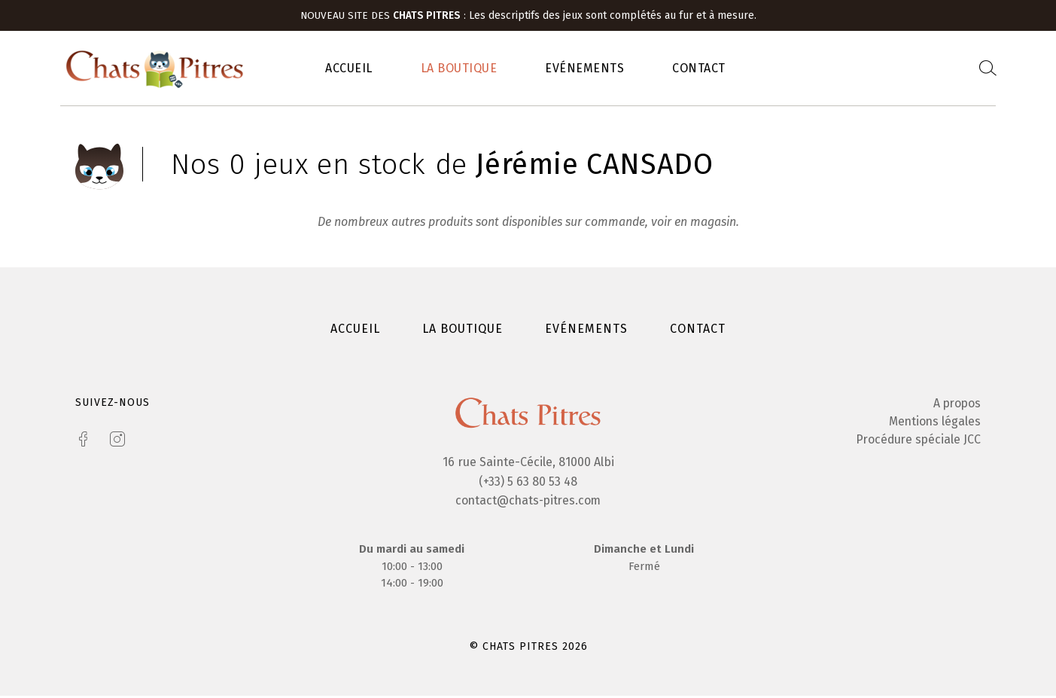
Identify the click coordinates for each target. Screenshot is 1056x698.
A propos (956, 405)
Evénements (584, 69)
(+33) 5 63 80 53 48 (528, 483)
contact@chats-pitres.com (528, 502)
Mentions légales (934, 423)
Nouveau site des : (384, 15)
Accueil (349, 69)
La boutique (459, 69)
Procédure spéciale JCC (917, 441)
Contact (699, 69)
